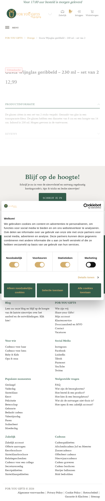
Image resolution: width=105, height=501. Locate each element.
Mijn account (62, 316)
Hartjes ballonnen (65, 470)
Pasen (8, 420)
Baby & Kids (12, 354)
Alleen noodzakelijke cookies (20, 290)
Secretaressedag (14, 466)
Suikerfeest (11, 424)
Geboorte (10, 408)
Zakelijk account (14, 442)
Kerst (8, 396)
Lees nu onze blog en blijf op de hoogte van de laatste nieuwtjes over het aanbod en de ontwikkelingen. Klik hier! (27, 314)
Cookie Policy (73, 492)
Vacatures (60, 332)
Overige (31, 38)
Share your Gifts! (64, 312)
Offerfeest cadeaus (65, 454)
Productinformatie (52, 104)
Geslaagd (10, 384)
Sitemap (95, 496)
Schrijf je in (52, 198)
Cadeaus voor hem (15, 350)
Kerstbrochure (13, 450)
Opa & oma (11, 358)
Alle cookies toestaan (85, 290)
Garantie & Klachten (76, 496)
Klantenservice (63, 320)
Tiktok (58, 358)
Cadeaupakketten (64, 442)
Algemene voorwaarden (31, 492)
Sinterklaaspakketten (17, 474)
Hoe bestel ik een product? (70, 392)
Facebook (60, 350)
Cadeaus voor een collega (19, 462)
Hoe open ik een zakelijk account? (74, 404)
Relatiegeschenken (15, 458)
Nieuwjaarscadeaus (66, 458)
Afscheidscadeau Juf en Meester (73, 446)
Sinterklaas (11, 392)
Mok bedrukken (64, 474)
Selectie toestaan (52, 290)
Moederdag (11, 428)
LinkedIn (60, 354)
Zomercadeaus (63, 450)
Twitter (59, 370)
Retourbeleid (90, 492)
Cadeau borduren (65, 466)
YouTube (60, 366)
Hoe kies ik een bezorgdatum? (72, 396)
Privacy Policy (55, 492)
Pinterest (60, 362)
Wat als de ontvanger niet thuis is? (74, 400)
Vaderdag (10, 388)
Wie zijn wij (61, 308)
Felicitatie (10, 400)
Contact (59, 328)
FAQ (57, 384)
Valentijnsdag (12, 416)
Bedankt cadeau (14, 412)
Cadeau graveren (64, 462)
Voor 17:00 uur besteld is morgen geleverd (52, 2)
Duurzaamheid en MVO (68, 324)
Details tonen (86, 277)
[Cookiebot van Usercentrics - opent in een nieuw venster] (86, 206)
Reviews (52, 134)
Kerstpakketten (13, 470)
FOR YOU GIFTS (14, 38)
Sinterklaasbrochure (16, 454)
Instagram (61, 346)
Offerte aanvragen (15, 446)
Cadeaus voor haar (15, 346)
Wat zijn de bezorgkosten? (70, 388)
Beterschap (11, 404)
